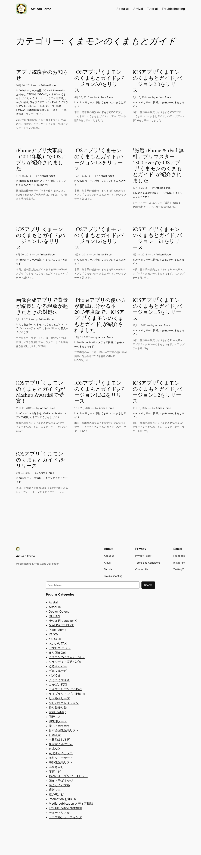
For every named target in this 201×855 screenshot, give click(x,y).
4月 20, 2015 (81, 97)
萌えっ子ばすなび (61, 780)
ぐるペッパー (37, 98)
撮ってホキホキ (59, 726)
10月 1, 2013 (140, 187)
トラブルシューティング (65, 817)
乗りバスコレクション (64, 703)
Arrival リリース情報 (30, 90)
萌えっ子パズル (59, 785)
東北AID (54, 748)
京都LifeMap (57, 712)
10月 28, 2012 (82, 408)
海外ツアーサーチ (61, 758)
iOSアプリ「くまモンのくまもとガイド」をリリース (40, 460)
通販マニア (56, 790)
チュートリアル (59, 812)
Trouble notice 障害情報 (65, 808)
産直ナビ (58, 109)
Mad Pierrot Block (61, 625)
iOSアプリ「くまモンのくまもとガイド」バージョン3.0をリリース (99, 81)
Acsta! (53, 602)
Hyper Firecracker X (63, 620)
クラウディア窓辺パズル (65, 662)
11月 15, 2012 (24, 408)
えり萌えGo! (25, 324)
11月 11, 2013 (23, 175)
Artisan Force (41, 9)
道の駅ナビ (56, 794)
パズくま (55, 675)
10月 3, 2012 (140, 408)
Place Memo (57, 630)
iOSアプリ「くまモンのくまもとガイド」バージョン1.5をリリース (157, 309)
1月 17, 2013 (23, 319)
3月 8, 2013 (81, 254)
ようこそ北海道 (54, 98)
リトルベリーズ (45, 106)
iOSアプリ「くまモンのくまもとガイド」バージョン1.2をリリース (157, 392)
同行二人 (55, 717)
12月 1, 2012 (140, 325)
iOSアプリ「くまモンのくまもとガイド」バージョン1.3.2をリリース (99, 392)
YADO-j (31, 94)
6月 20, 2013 (23, 254)
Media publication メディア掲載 (37, 180)
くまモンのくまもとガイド (48, 324)
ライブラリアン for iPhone (67, 693)
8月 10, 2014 (140, 97)
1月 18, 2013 (140, 254)
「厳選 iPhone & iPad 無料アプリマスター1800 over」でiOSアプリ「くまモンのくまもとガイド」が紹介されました (158, 166)
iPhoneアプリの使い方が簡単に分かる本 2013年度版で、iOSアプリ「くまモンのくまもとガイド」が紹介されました (100, 315)
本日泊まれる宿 (59, 739)
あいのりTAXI (58, 643)
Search (148, 584)
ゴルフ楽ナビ (58, 671)
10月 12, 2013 (82, 175)
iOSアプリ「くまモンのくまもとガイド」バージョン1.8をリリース (99, 160)
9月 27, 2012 (23, 472)
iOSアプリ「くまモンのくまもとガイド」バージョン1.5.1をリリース (157, 238)
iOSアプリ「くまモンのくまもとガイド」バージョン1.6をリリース (99, 238)
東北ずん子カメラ (61, 753)
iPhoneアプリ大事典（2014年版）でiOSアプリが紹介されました (41, 160)
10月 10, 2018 (24, 85)
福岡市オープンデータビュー (68, 776)
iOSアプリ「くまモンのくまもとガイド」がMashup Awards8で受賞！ (40, 392)
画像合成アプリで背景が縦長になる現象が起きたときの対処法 (42, 306)
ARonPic (55, 607)
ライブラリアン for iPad (43, 102)
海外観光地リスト (61, 762)
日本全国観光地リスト (39, 109)
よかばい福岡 (58, 684)
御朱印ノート (58, 721)
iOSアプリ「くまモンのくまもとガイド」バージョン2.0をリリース (157, 81)
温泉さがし (43, 184)
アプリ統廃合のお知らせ (42, 75)
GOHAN (47, 90)
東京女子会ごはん (61, 744)
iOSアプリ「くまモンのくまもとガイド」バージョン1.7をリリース (40, 238)
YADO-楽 (42, 94)
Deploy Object (59, 611)
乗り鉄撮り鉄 (58, 707)
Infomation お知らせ (30, 413)
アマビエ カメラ (60, 648)
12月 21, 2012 (82, 337)
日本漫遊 (55, 735)
